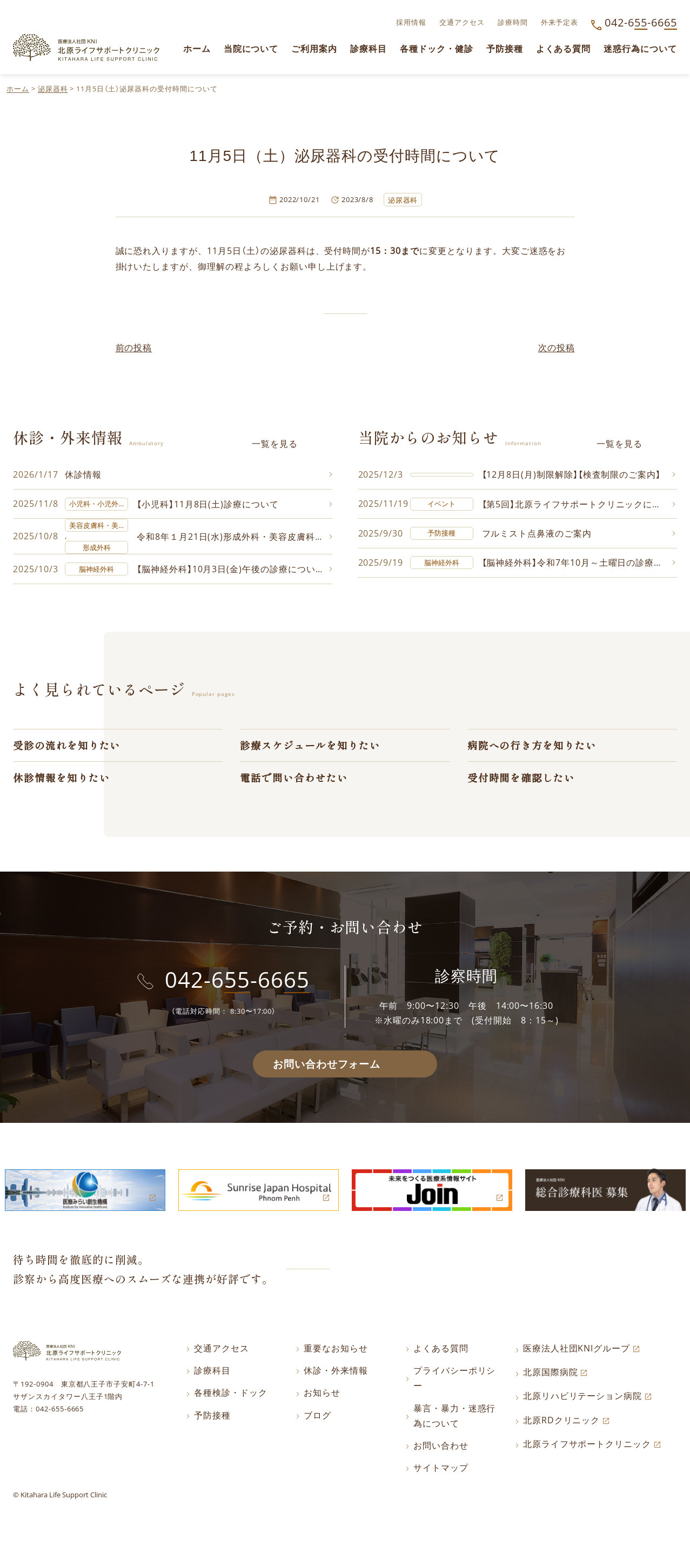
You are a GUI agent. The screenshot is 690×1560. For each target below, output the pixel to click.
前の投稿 (134, 347)
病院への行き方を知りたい (532, 747)
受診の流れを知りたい (67, 747)
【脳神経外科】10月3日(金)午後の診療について (231, 570)
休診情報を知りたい (61, 780)
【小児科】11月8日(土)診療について (208, 505)
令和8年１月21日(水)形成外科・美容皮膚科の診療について (234, 538)
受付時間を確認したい (521, 780)
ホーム (17, 88)
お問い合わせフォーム (326, 1068)
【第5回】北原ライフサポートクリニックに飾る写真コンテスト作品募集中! (579, 505)
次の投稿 (556, 347)
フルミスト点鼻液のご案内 (537, 534)
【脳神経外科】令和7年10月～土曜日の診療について (579, 565)
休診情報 (83, 475)
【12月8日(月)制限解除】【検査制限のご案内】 (571, 475)
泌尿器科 (53, 88)
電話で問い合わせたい (294, 780)
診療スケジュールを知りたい (310, 747)
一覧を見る (275, 444)
